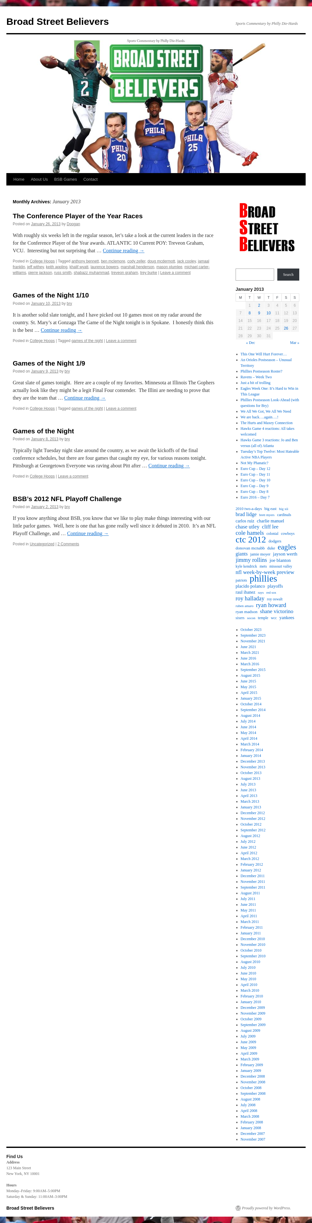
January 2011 (251, 933)
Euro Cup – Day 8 (254, 491)
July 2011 (248, 899)
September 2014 (253, 710)
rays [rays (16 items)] (261, 592)
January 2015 (251, 698)
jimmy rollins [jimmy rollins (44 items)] (251, 560)
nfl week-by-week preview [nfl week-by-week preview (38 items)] (265, 572)
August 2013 (250, 778)
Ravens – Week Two (256, 377)
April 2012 (249, 853)
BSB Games (65, 179)
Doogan (73, 224)
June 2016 (248, 658)
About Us (39, 179)
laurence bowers (104, 267)
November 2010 (253, 944)
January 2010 (251, 1002)
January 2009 (251, 1070)
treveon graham (124, 272)
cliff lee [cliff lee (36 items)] (270, 527)
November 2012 (253, 818)
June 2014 (248, 727)
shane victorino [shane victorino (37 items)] (277, 611)
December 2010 (253, 939)
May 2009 (248, 1047)
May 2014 (248, 732)
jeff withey (35, 267)
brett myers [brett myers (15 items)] (266, 515)
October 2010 (251, 950)
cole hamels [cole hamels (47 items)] (250, 533)
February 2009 (252, 1065)
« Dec (250, 342)
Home (19, 179)
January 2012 (251, 870)
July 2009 (248, 1036)
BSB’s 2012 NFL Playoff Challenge (67, 498)
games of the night (87, 341)
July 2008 (248, 1105)
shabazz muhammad (91, 272)
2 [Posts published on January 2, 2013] (259, 305)
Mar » (294, 342)
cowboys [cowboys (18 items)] (287, 533)
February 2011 (252, 927)
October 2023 (251, 629)
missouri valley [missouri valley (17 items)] (280, 566)
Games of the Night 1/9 (49, 363)
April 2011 (249, 916)
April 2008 (249, 1110)
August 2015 (250, 675)
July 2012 (248, 841)
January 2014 (251, 755)
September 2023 (253, 635)
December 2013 (253, 761)
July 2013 (248, 784)
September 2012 (253, 830)
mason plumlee (169, 267)
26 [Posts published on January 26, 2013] (286, 328)
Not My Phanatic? (254, 463)
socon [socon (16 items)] (251, 618)
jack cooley (186, 261)
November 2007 (253, 1139)
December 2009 (253, 1007)
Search (288, 274)
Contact (90, 179)
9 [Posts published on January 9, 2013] (259, 313)
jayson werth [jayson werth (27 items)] (285, 553)
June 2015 (248, 681)
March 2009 (250, 1059)
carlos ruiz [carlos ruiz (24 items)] (245, 520)
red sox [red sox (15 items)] (271, 592)
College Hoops (42, 261)
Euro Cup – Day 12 (255, 468)
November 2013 (253, 767)
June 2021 (248, 647)
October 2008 (251, 1088)
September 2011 (253, 887)
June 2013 (248, 790)
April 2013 (249, 795)
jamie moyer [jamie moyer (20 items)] (260, 554)
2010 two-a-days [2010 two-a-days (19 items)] (249, 509)
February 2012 (252, 864)
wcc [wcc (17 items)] (274, 618)
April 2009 (249, 1053)
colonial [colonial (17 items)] (272, 534)
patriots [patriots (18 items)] (241, 580)
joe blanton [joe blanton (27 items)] (280, 560)
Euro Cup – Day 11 (255, 474)
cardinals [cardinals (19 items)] (284, 515)
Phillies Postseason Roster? (261, 371)
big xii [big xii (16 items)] (283, 509)
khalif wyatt (78, 267)
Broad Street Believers (57, 21)
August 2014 (250, 715)
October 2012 (251, 824)
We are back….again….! (260, 417)
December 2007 (253, 1133)
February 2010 (252, 996)
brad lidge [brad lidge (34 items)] (246, 514)
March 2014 (250, 744)
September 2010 (253, 956)
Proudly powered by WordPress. (266, 1208)
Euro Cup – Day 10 (255, 480)
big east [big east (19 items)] (271, 509)
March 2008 (250, 1116)
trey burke (148, 272)
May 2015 (248, 687)
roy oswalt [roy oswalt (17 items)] (275, 599)
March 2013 (250, 801)
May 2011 (248, 910)
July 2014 (248, 721)
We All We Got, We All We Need (266, 411)
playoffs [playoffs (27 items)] (275, 586)
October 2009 (251, 1019)
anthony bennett (85, 261)
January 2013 (251, 807)
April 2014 (249, 738)
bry (69, 303)
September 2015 (253, 669)
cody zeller (136, 261)
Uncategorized (42, 544)
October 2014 (251, 704)
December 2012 (253, 813)
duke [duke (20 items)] (271, 548)
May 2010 (248, 979)
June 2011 (248, 904)
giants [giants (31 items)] (242, 553)
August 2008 (250, 1099)
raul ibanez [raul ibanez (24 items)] (245, 592)
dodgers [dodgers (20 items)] (275, 541)
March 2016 (250, 664)
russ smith (63, 272)
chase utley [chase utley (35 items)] (247, 527)
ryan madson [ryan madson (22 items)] (247, 611)
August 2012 (250, 836)
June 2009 (248, 1042)
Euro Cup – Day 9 (254, 486)
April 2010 (249, 984)
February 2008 (252, 1122)
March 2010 (250, 990)
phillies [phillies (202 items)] (263, 578)
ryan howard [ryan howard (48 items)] (271, 605)
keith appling (56, 267)
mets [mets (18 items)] (263, 566)
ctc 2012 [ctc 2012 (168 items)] (251, 539)
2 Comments (68, 544)
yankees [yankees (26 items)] (286, 617)
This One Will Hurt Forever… (264, 354)
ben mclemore (113, 261)
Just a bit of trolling (256, 383)
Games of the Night (43, 431)
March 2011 (250, 921)
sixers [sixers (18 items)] (240, 618)
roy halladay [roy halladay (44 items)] (250, 598)
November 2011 (253, 881)
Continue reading (124, 250)
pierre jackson (40, 272)
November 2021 (253, 641)
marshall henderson (137, 267)
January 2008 (251, 1128)
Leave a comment (175, 272)
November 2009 (253, 1013)
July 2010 (248, 967)
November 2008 (253, 1082)
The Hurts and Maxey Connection (267, 423)
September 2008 (253, 1093)
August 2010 (250, 962)
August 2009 (250, 1030)
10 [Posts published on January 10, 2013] (268, 313)
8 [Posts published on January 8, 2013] (250, 313)
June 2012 (248, 847)
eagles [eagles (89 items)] (287, 547)
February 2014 (252, 750)
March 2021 (250, 652)
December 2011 (253, 876)
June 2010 (248, 973)
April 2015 (249, 692)
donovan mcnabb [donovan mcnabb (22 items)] (250, 548)
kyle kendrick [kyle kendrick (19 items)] (246, 566)
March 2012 (250, 858)
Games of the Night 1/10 (51, 295)
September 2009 (253, 1025)
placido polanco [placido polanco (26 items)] (250, 586)
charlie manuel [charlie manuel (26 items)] (270, 520)
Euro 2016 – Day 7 (255, 497)
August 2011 (250, 893)
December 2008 (253, 1076)
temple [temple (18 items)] (263, 618)
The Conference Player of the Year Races (78, 216)
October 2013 (251, 773)
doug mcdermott (161, 261)
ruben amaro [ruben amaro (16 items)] (244, 606)
